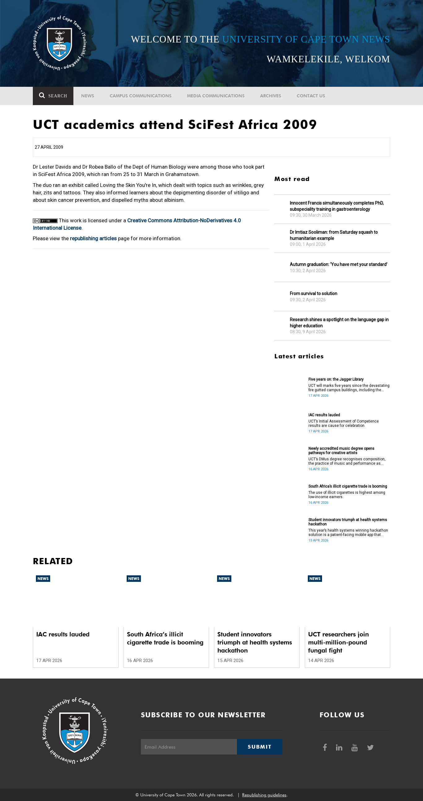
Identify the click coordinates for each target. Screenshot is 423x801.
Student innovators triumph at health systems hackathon (347, 522)
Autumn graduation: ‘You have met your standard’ (338, 264)
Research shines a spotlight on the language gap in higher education (339, 322)
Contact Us (311, 95)
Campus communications (141, 95)
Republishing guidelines (264, 794)
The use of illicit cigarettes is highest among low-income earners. (346, 494)
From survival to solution (313, 293)
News (87, 95)
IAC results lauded (324, 415)
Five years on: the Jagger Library (336, 379)
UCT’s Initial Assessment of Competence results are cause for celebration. (343, 423)
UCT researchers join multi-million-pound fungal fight (338, 642)
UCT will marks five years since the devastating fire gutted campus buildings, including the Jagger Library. (349, 387)
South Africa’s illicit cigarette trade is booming (347, 486)
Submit (259, 747)
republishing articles (93, 238)
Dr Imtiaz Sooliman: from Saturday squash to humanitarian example (334, 235)
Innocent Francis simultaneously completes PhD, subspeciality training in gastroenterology (337, 206)
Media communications (216, 95)
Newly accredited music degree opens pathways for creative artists (341, 450)
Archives (270, 95)
